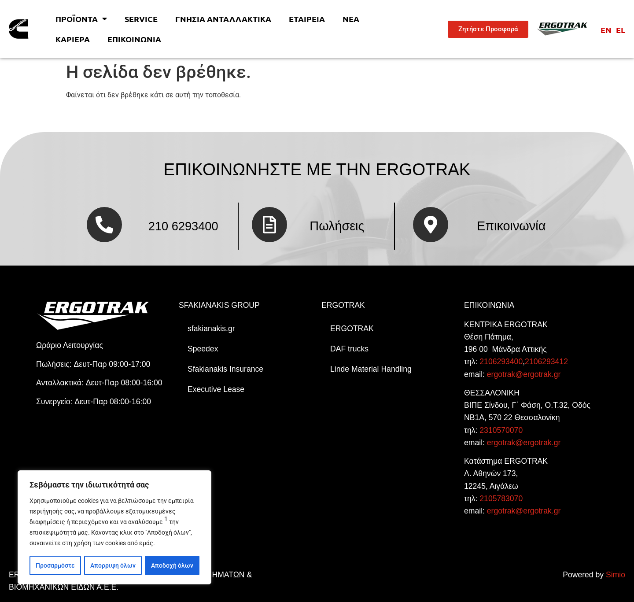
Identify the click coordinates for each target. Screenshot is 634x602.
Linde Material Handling (371, 369)
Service (141, 19)
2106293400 (501, 361)
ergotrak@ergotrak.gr (523, 374)
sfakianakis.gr (211, 328)
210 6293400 (183, 226)
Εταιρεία (307, 19)
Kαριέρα (72, 39)
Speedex (203, 348)
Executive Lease (216, 389)
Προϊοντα (81, 19)
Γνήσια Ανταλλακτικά (223, 19)
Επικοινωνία (134, 39)
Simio (615, 574)
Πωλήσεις (337, 226)
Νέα (351, 19)
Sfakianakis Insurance (225, 369)
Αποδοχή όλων (172, 565)
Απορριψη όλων (113, 565)
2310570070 (501, 430)
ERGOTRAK (352, 328)
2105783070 (501, 498)
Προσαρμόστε (55, 565)
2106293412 (546, 361)
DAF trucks (349, 348)
